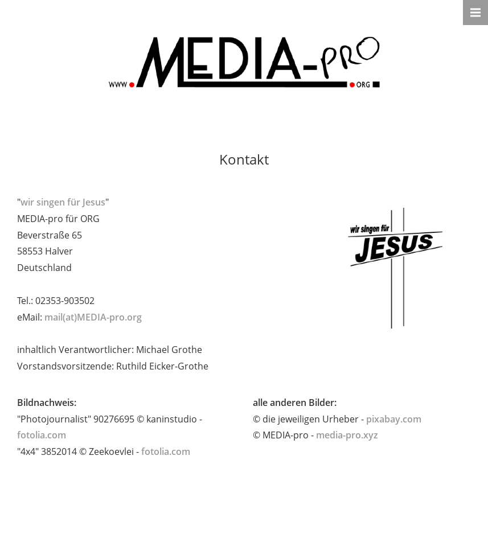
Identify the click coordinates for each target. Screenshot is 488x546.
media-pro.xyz (347, 435)
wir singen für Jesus (62, 202)
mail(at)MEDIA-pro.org (93, 317)
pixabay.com (393, 419)
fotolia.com (41, 435)
